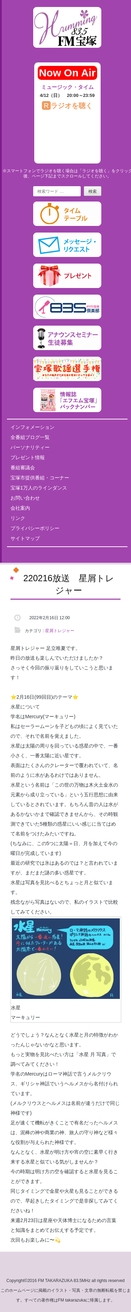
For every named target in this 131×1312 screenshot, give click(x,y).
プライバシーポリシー (34, 528)
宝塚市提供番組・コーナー (39, 477)
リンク (17, 518)
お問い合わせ (25, 498)
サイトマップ (25, 538)
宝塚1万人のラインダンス (38, 488)
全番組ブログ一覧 (30, 437)
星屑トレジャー (59, 630)
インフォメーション (32, 427)
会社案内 (20, 508)
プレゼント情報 (27, 457)
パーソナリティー (30, 447)
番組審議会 (22, 467)
